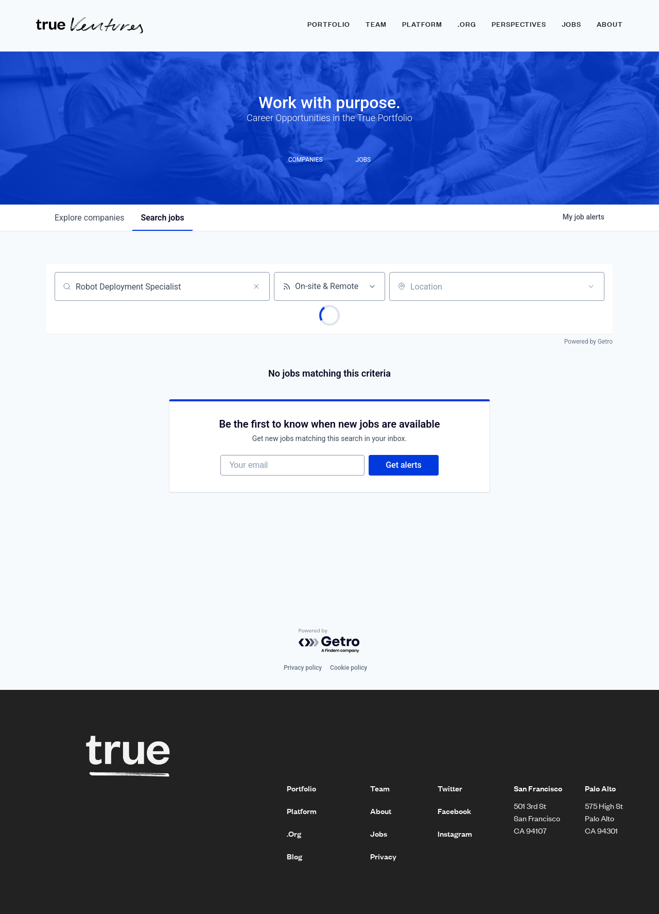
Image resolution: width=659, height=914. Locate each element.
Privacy (383, 856)
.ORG (467, 24)
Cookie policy (348, 667)
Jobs (571, 24)
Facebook (454, 811)
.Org (294, 833)
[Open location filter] (591, 286)
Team (376, 24)
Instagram (455, 833)
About (610, 24)
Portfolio (328, 24)
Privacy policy (303, 667)
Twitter (450, 788)
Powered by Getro (588, 341)
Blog (294, 856)
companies (89, 218)
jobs (162, 218)
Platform (422, 24)
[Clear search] (256, 286)
